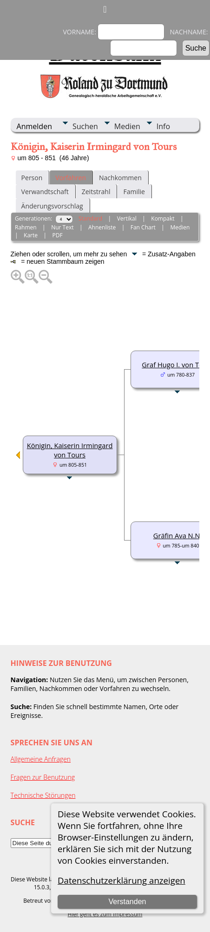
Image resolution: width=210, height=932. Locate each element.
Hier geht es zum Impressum (105, 914)
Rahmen (26, 227)
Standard (90, 218)
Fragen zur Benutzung (43, 777)
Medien (127, 126)
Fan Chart (143, 227)
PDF (57, 235)
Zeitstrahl (96, 191)
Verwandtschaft (45, 191)
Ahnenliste (102, 227)
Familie (133, 191)
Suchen (85, 126)
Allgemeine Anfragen (41, 759)
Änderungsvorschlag (52, 206)
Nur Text (62, 227)
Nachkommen (120, 177)
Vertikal (127, 218)
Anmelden (34, 126)
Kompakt (162, 218)
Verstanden (127, 902)
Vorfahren (70, 177)
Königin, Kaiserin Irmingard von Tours (70, 450)
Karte (31, 235)
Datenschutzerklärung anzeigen (121, 880)
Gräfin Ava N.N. (177, 535)
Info (163, 126)
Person (32, 177)
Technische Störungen (43, 795)
